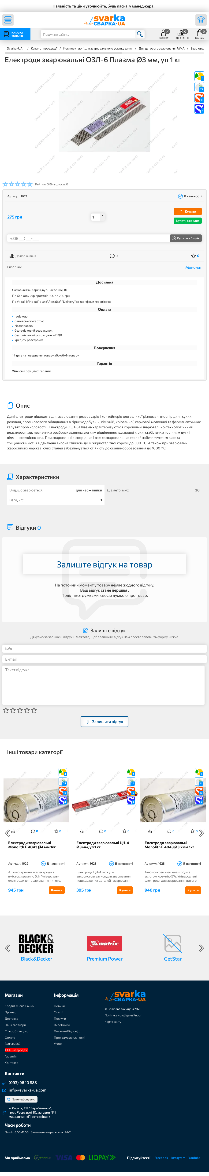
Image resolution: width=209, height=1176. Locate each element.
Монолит (193, 267)
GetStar (173, 963)
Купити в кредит (187, 220)
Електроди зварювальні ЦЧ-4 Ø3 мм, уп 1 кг (102, 849)
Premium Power (105, 963)
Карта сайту (112, 1026)
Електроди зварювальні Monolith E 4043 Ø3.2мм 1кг (169, 849)
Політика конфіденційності (123, 1019)
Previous (7, 835)
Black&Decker (36, 963)
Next (201, 835)
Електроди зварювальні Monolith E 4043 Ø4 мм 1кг (32, 849)
